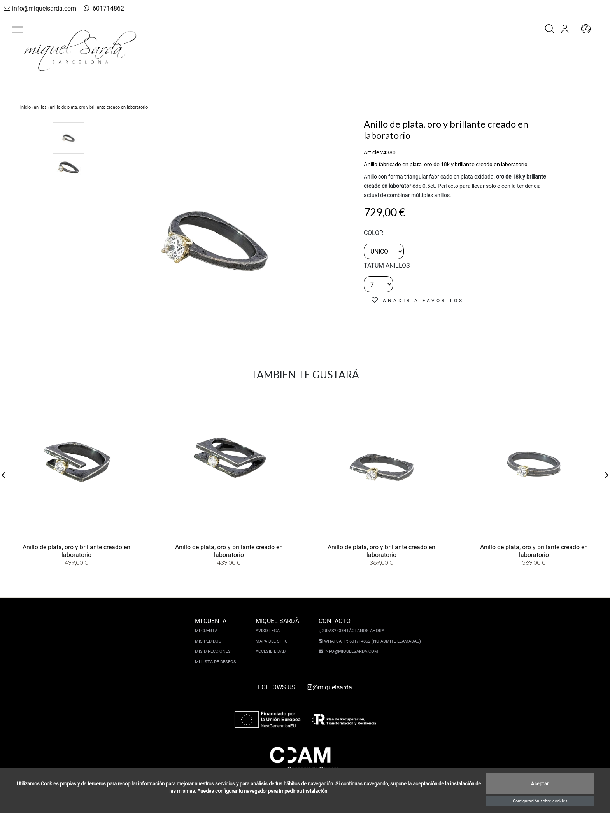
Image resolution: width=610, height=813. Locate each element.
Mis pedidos (209, 641)
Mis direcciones (214, 651)
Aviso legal (270, 630)
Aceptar (540, 784)
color (373, 233)
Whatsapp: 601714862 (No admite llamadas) (371, 641)
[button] (17, 30)
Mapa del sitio (273, 641)
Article (371, 152)
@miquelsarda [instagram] (330, 687)
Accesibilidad (272, 651)
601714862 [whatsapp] (98, 8)
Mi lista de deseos (216, 661)
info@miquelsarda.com (38, 8)
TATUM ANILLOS (387, 265)
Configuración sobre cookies (540, 801)
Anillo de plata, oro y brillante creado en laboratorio (76, 550)
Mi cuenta (207, 630)
